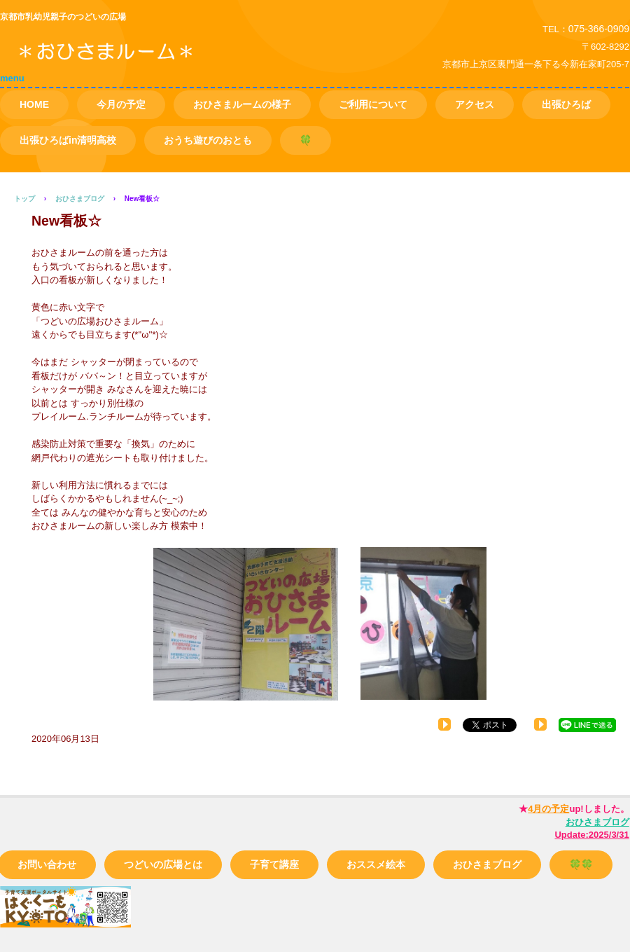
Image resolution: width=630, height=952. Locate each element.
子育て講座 (274, 864)
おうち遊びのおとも (208, 140)
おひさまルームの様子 (242, 104)
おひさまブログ (487, 864)
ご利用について (373, 104)
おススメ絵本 (375, 864)
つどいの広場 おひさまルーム (160, 62)
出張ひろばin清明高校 (68, 140)
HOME (34, 104)
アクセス (474, 104)
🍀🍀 (581, 864)
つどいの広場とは (163, 864)
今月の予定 (121, 104)
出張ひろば (566, 104)
